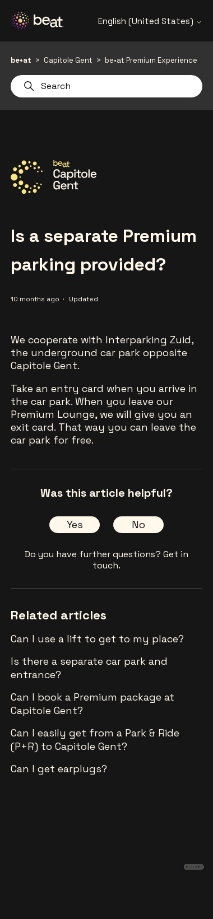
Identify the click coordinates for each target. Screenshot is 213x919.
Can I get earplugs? (59, 768)
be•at (21, 60)
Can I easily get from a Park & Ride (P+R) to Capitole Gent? (95, 739)
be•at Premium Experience (151, 60)
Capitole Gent (68, 60)
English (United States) (150, 21)
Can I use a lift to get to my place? (97, 638)
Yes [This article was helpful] (75, 524)
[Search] (106, 86)
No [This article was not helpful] (138, 524)
